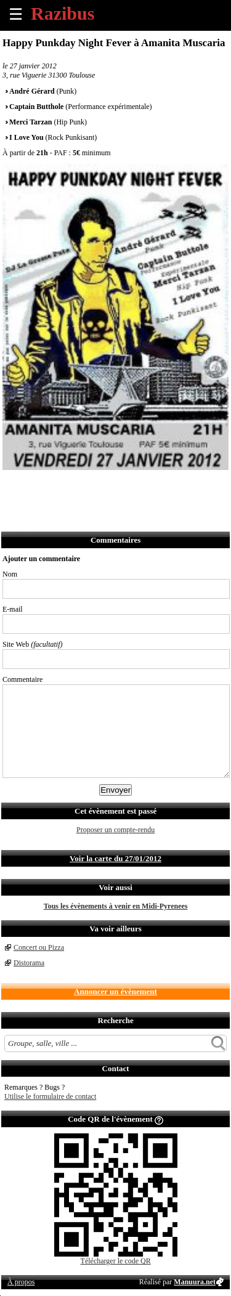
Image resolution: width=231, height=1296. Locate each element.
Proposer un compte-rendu (115, 829)
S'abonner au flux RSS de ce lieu (148, 486)
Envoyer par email (67, 486)
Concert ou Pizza (39, 947)
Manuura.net (195, 1282)
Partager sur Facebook (12, 486)
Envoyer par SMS (94, 486)
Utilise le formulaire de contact (50, 1096)
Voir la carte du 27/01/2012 (115, 858)
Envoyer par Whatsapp (121, 486)
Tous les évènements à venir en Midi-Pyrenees (116, 906)
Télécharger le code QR (116, 1261)
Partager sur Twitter (40, 486)
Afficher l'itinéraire (175, 486)
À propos (20, 1282)
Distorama (29, 962)
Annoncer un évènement (115, 991)
